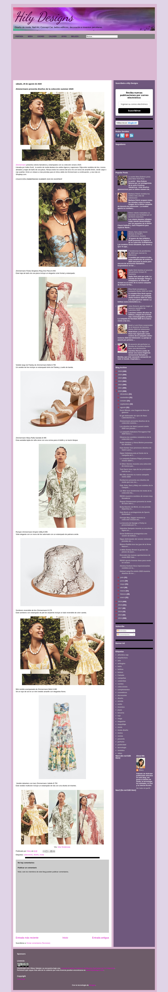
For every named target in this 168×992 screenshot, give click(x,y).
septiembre (125, 404)
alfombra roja (123, 655)
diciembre (124, 394)
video (120, 753)
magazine (121, 721)
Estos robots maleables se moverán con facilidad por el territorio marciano (139, 215)
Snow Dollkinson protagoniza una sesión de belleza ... (133, 535)
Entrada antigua (100, 937)
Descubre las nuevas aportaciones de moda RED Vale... (135, 556)
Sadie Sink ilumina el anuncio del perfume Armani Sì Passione (140, 272)
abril (122, 587)
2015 (120, 615)
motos (120, 733)
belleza (120, 669)
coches (121, 684)
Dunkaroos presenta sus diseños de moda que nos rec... (134, 481)
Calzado (121, 675)
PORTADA (19, 36)
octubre (123, 401)
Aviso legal (21, 979)
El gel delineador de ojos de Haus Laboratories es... (133, 417)
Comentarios (123, 635)
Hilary (141, 770)
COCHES (40, 36)
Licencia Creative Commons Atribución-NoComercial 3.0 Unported (88, 968)
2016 (120, 611)
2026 (120, 371)
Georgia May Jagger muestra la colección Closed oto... (132, 519)
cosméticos (122, 692)
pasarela (121, 739)
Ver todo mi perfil (143, 788)
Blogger (92, 985)
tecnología (122, 747)
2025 (120, 375)
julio (122, 577)
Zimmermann (21, 165)
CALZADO (53, 36)
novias (120, 736)
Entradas (121, 631)
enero (122, 597)
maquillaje (122, 724)
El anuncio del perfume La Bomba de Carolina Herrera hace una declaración (139, 346)
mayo (122, 584)
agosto (123, 407)
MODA (30, 36)
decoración (122, 695)
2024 (120, 378)
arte (119, 661)
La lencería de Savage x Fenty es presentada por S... (133, 524)
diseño (36, 855)
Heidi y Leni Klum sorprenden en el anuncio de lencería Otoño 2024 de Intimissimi (140, 327)
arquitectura (122, 658)
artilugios (121, 663)
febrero (123, 594)
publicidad (122, 745)
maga (120, 719)
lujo (119, 716)
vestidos (121, 750)
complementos (124, 690)
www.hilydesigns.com (95, 970)
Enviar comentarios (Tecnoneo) (38, 943)
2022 (120, 385)
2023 (120, 381)
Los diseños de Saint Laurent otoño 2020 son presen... (134, 427)
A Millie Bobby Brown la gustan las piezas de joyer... (134, 551)
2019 (120, 601)
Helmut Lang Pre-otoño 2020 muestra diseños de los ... (135, 572)
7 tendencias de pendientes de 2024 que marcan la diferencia (139, 253)
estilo (120, 704)
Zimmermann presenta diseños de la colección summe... (134, 422)
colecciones (28, 855)
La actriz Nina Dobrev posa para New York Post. (139, 178)
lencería (121, 713)
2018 (120, 605)
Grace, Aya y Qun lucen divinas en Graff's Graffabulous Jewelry (137, 234)
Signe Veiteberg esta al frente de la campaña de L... (134, 454)
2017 (120, 608)
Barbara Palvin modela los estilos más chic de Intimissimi (139, 196)
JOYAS (64, 36)
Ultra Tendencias (64, 847)
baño (120, 666)
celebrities (122, 681)
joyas (120, 710)
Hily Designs (43, 17)
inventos (121, 707)
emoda (120, 701)
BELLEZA (74, 36)
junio (122, 581)
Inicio (65, 937)
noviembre (124, 397)
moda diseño (123, 730)
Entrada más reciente (27, 937)
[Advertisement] (84, 58)
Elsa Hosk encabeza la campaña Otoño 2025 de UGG (140, 290)
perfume (121, 742)
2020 (120, 391)
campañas (122, 678)
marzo (123, 591)
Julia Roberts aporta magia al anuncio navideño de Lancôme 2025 (140, 308)
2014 (120, 618)
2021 (120, 388)
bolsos (120, 672)
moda (42, 855)
